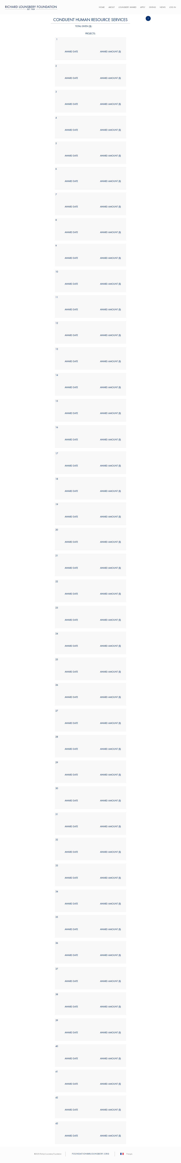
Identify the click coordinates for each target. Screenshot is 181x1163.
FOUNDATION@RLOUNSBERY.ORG (90, 1154)
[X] (148, 18)
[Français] (129, 1153)
